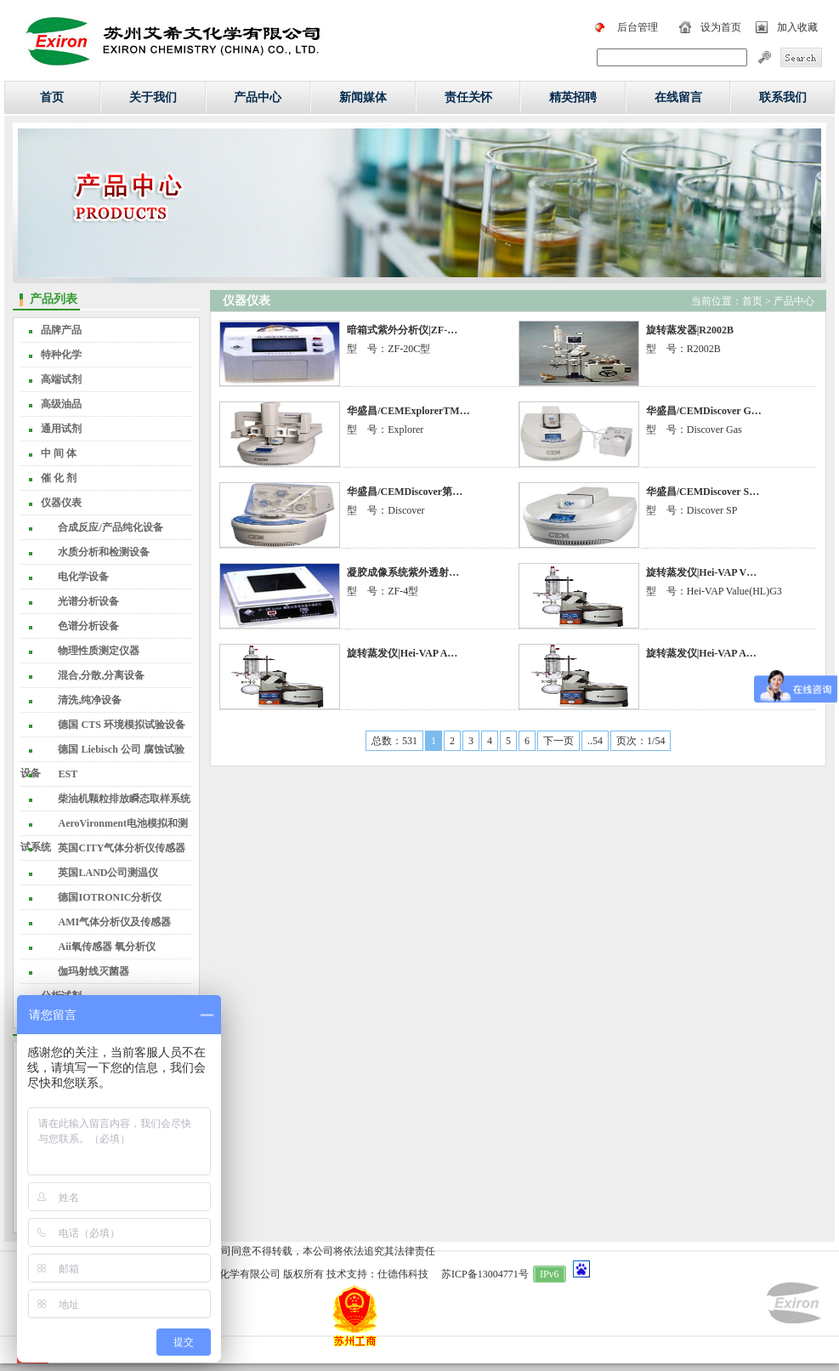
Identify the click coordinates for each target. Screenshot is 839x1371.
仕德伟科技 (402, 1274)
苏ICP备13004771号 (485, 1274)
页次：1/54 (640, 741)
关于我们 (153, 97)
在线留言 (678, 97)
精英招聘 (573, 97)
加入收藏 (797, 27)
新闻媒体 (363, 97)
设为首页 (720, 27)
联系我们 (783, 97)
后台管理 (637, 27)
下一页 (558, 741)
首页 (52, 97)
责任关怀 (468, 97)
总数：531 (394, 741)
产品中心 (257, 97)
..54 (595, 741)
